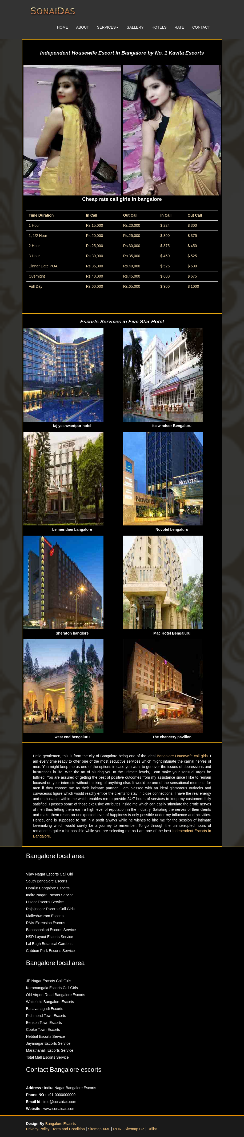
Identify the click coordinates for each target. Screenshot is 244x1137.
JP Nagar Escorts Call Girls (48, 981)
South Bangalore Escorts (46, 881)
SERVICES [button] (108, 27)
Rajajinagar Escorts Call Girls (50, 909)
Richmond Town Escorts (46, 1015)
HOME (62, 27)
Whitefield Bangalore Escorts (50, 1002)
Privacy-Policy (38, 1129)
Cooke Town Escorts (43, 1029)
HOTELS (159, 27)
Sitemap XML (99, 1129)
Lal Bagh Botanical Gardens (49, 944)
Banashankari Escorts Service (51, 930)
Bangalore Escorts (60, 1123)
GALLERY (134, 27)
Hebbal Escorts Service (45, 1036)
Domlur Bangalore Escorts (48, 888)
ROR (117, 1129)
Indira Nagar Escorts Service (50, 895)
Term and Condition (69, 1129)
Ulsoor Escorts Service (45, 902)
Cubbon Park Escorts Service (50, 950)
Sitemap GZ (135, 1129)
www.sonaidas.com (59, 1109)
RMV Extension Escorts (45, 923)
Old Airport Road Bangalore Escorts (55, 995)
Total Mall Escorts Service (47, 1057)
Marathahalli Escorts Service (49, 1050)
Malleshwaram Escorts (45, 916)
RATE (179, 27)
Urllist (152, 1129)
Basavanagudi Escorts (44, 1009)
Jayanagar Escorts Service (48, 1043)
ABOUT (82, 27)
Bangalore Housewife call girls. (183, 756)
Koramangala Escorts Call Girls (52, 988)
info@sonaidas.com (59, 1102)
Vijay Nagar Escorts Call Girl (49, 874)
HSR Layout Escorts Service (49, 937)
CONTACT (201, 27)
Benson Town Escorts (44, 1022)
